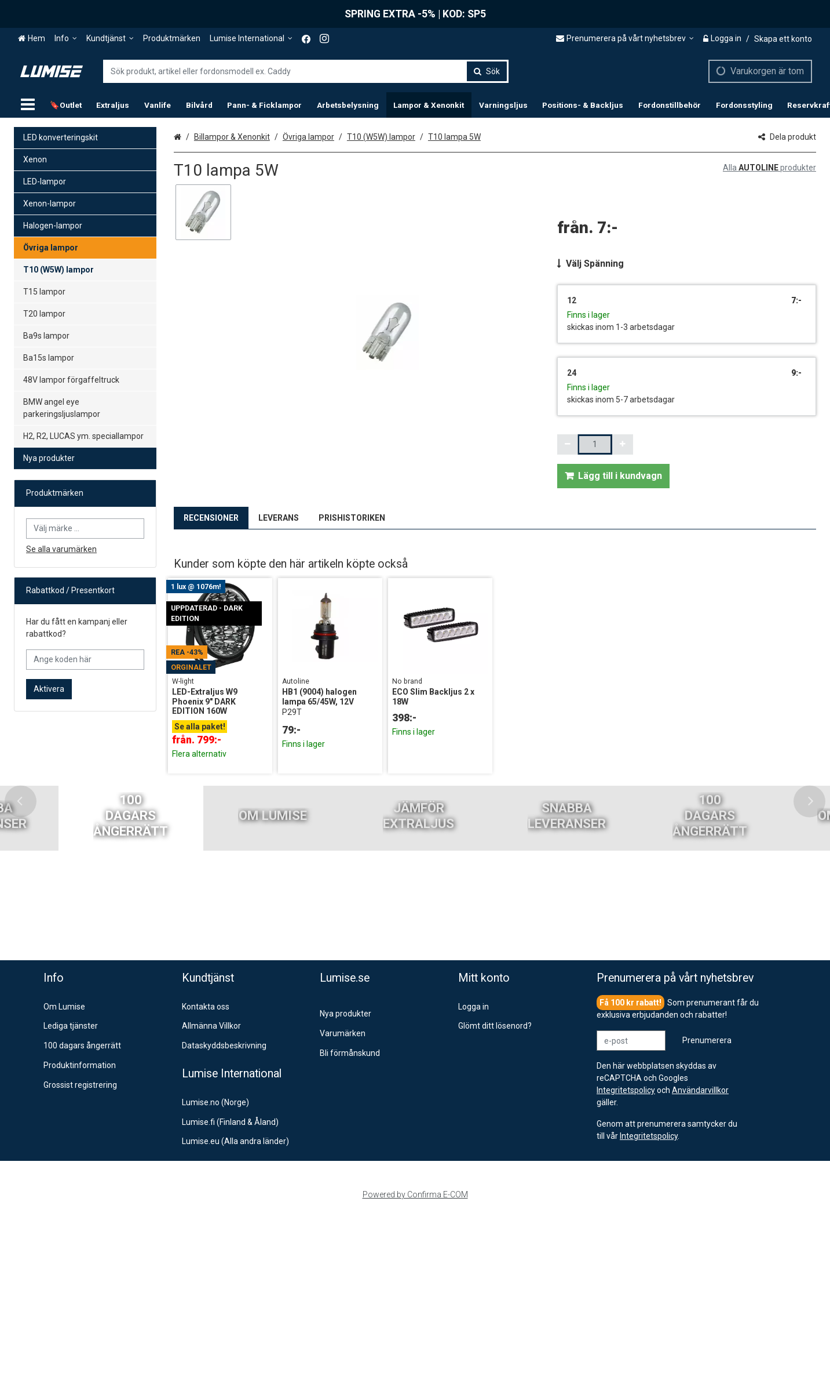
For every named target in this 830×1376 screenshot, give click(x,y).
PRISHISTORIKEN (352, 517)
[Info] (66, 38)
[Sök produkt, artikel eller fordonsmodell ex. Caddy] (306, 71)
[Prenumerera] (707, 1040)
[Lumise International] (251, 38)
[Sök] (487, 71)
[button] (649, 1136)
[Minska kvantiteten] (567, 444)
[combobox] (306, 71)
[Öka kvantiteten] (622, 444)
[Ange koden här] (85, 659)
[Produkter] (27, 105)
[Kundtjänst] (110, 38)
